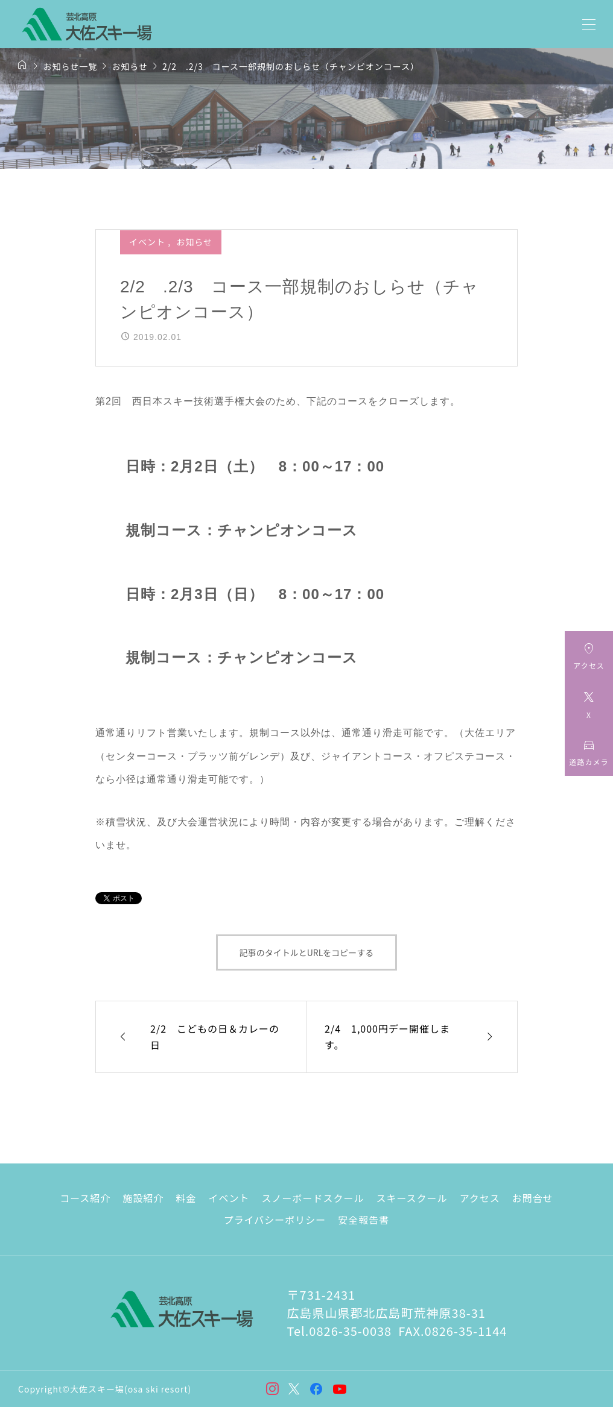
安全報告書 (363, 1219)
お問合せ (532, 1198)
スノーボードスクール (312, 1198)
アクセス (480, 1198)
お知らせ (194, 242)
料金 (186, 1198)
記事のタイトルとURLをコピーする (307, 952)
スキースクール (411, 1198)
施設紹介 (143, 1198)
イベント (148, 242)
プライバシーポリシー (275, 1219)
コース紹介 (85, 1198)
